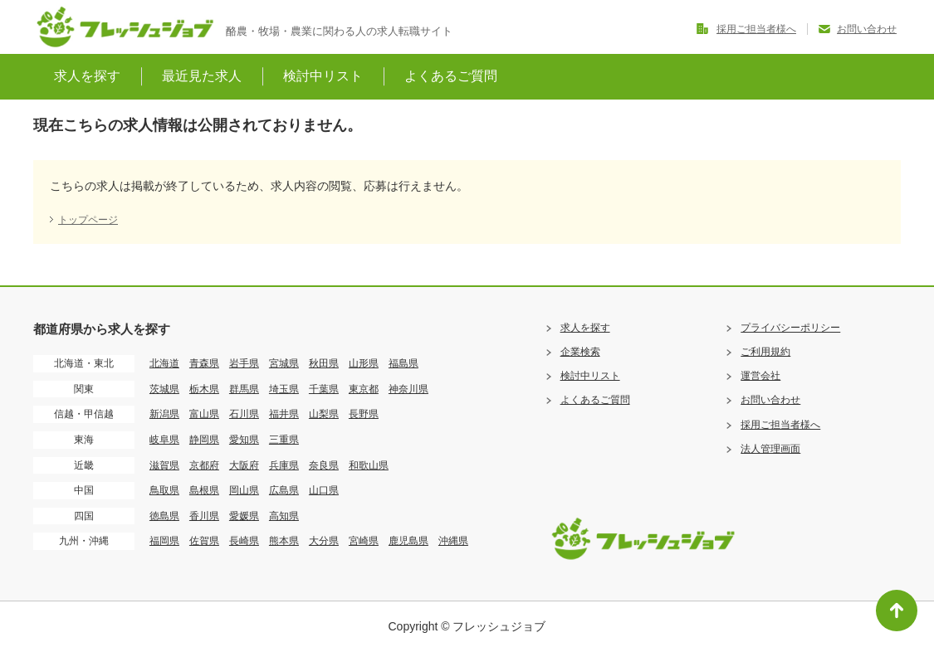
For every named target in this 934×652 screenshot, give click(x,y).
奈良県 (324, 465)
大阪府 (244, 465)
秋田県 (324, 363)
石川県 (244, 414)
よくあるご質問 (450, 76)
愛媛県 (244, 516)
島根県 (204, 490)
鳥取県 (164, 490)
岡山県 (244, 490)
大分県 (324, 541)
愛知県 (244, 439)
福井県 (284, 414)
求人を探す (87, 76)
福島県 (403, 363)
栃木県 (204, 389)
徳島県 (164, 516)
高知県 (284, 516)
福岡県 (164, 541)
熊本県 (284, 541)
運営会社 (760, 376)
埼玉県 (284, 389)
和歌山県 (369, 465)
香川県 (204, 516)
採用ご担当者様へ (756, 29)
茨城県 (164, 389)
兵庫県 (284, 465)
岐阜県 (164, 439)
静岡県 (204, 439)
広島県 (284, 490)
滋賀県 (164, 465)
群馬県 (244, 389)
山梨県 (324, 414)
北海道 (164, 363)
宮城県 (284, 363)
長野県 (364, 414)
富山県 (204, 414)
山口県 (324, 490)
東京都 (364, 389)
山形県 (364, 363)
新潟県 (164, 414)
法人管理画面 (770, 449)
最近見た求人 (202, 76)
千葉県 (324, 389)
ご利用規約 (765, 352)
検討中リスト (323, 76)
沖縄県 (453, 541)
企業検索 (580, 352)
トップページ (88, 220)
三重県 (284, 439)
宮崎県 (364, 541)
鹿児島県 (408, 541)
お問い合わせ (867, 29)
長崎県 (244, 541)
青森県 (204, 363)
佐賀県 (204, 541)
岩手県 (244, 363)
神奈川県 (408, 389)
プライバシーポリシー (790, 327)
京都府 (204, 465)
